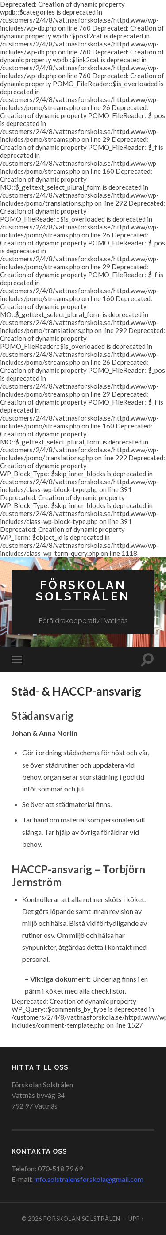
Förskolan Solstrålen (83, 590)
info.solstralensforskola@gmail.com (88, 1179)
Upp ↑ (136, 1218)
